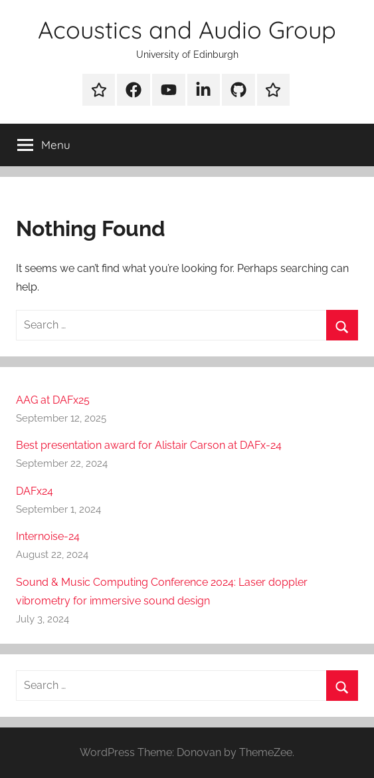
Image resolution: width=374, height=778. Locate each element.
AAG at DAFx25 (53, 400)
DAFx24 (34, 491)
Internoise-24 (48, 536)
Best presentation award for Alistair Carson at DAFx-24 (149, 445)
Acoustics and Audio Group (187, 30)
